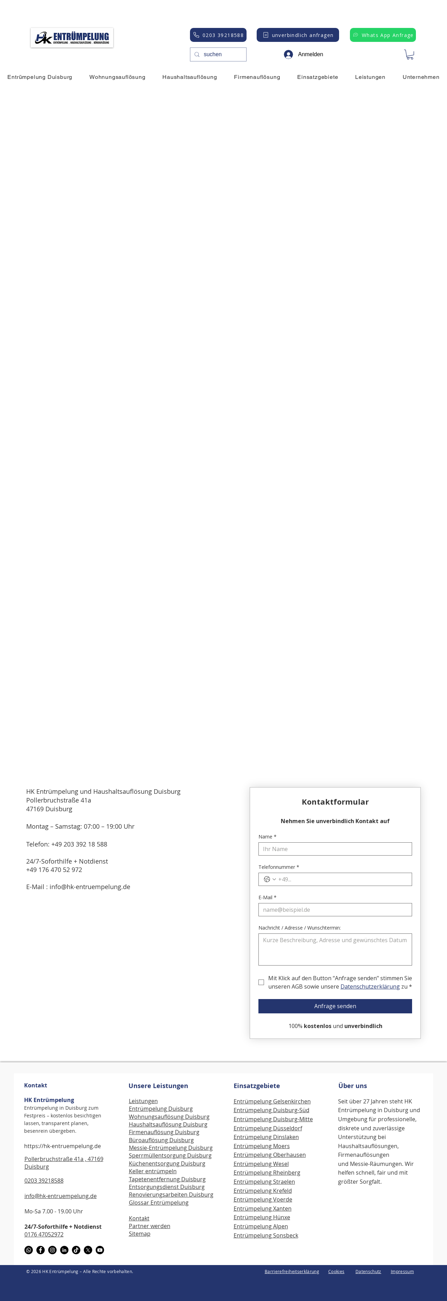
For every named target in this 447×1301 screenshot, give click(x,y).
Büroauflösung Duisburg (161, 1140)
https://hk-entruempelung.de (62, 1146)
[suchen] (218, 54)
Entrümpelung (253, 1199)
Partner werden (149, 1226)
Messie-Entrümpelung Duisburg (171, 1148)
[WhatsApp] (28, 1250)
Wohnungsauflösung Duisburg (169, 1117)
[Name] (333, 849)
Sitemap (140, 1233)
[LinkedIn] (64, 1250)
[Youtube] (100, 1250)
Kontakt (35, 1085)
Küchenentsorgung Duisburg (167, 1163)
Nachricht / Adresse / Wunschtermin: (299, 928)
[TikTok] (76, 1250)
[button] (410, 55)
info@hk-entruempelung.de (90, 886)
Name (267, 837)
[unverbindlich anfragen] (298, 35)
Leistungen (143, 1101)
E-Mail (267, 897)
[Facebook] (40, 1250)
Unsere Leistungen (158, 1085)
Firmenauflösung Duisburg (164, 1132)
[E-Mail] (333, 909)
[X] (88, 1250)
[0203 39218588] (218, 35)
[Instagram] (52, 1250)
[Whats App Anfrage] (383, 35)
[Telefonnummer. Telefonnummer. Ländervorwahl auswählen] (270, 879)
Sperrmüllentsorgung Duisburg (170, 1155)
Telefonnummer (278, 867)
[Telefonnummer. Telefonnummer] (342, 879)
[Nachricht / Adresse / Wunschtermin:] (335, 949)
